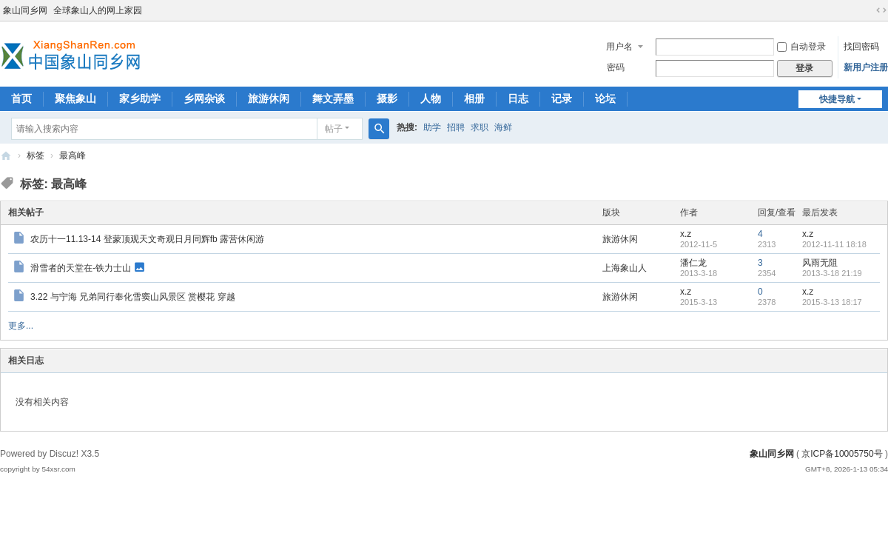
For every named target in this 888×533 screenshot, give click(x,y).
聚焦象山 (75, 98)
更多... (20, 326)
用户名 (619, 46)
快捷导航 (837, 99)
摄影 (387, 98)
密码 (616, 67)
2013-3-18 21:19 (832, 273)
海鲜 (503, 127)
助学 (432, 127)
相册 (474, 98)
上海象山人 (624, 268)
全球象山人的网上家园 (97, 10)
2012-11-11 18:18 (834, 244)
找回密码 (861, 46)
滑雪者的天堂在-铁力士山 (80, 267)
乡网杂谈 (204, 98)
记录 (561, 98)
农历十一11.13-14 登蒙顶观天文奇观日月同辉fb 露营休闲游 (147, 239)
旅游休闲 (268, 98)
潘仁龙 (693, 263)
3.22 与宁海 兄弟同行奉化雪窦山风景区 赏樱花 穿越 (132, 297)
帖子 (334, 129)
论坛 (605, 98)
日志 (518, 98)
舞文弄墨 (333, 98)
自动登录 (801, 46)
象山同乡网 (25, 10)
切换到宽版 (881, 10)
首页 (21, 98)
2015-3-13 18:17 (832, 302)
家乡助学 (140, 98)
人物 (430, 98)
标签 (35, 155)
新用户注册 (866, 67)
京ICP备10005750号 (841, 454)
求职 (479, 127)
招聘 (456, 127)
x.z (685, 234)
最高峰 (72, 155)
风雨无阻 (820, 263)
